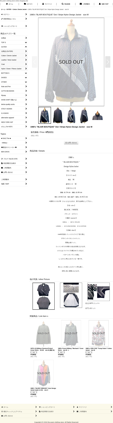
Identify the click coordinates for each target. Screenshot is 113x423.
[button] (65, 4)
